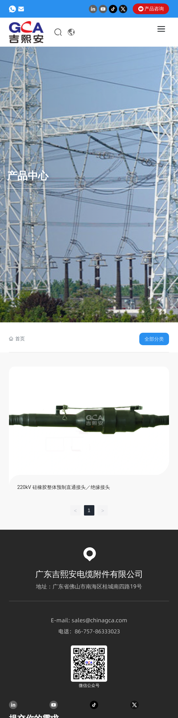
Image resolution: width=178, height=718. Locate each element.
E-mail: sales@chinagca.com (89, 620)
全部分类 (154, 339)
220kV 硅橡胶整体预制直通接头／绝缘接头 (63, 487)
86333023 (107, 631)
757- (89, 631)
